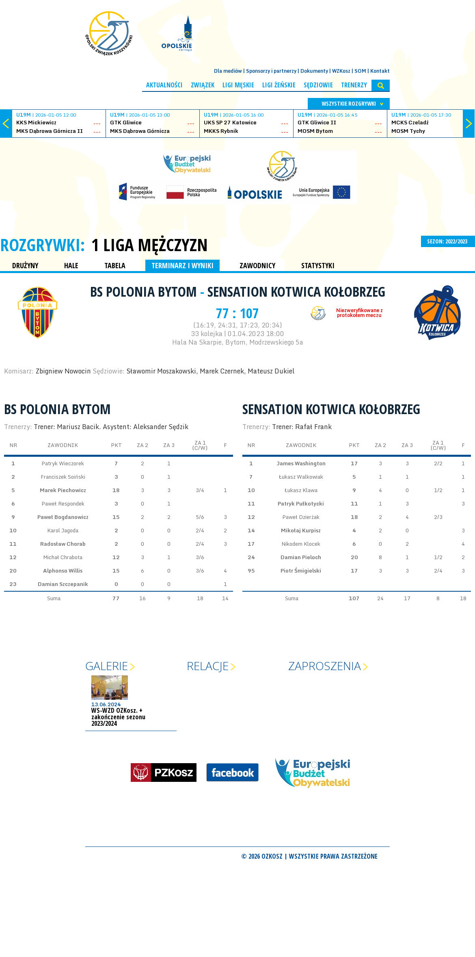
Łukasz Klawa (301, 490)
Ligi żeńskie (279, 84)
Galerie (106, 665)
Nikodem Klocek (300, 543)
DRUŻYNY (25, 265)
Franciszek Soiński (63, 476)
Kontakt (380, 71)
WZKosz (341, 71)
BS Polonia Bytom (145, 291)
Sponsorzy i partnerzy (271, 71)
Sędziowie (318, 84)
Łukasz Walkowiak (301, 476)
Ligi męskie (238, 84)
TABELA (114, 265)
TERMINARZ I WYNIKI (182, 265)
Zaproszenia (324, 665)
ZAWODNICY (257, 265)
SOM (360, 71)
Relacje (208, 665)
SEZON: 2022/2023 (448, 241)
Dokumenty (314, 71)
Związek (202, 84)
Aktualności (164, 84)
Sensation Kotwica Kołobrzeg (296, 291)
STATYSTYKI (318, 265)
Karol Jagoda (62, 530)
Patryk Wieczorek (62, 463)
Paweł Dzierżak (301, 516)
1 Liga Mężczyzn (149, 245)
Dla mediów (228, 71)
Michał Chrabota (62, 557)
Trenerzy (354, 84)
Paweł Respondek (62, 503)
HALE (71, 265)
